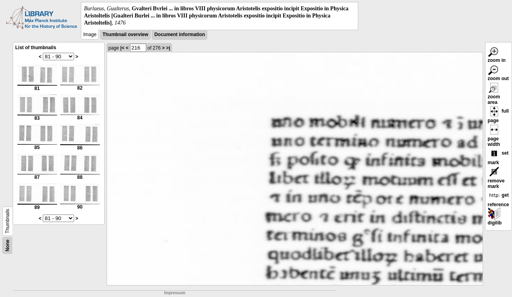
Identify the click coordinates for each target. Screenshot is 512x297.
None (7, 245)
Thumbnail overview (125, 34)
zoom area (494, 94)
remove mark (496, 179)
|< (122, 48)
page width (494, 136)
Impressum (174, 293)
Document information (179, 34)
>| (168, 48)
